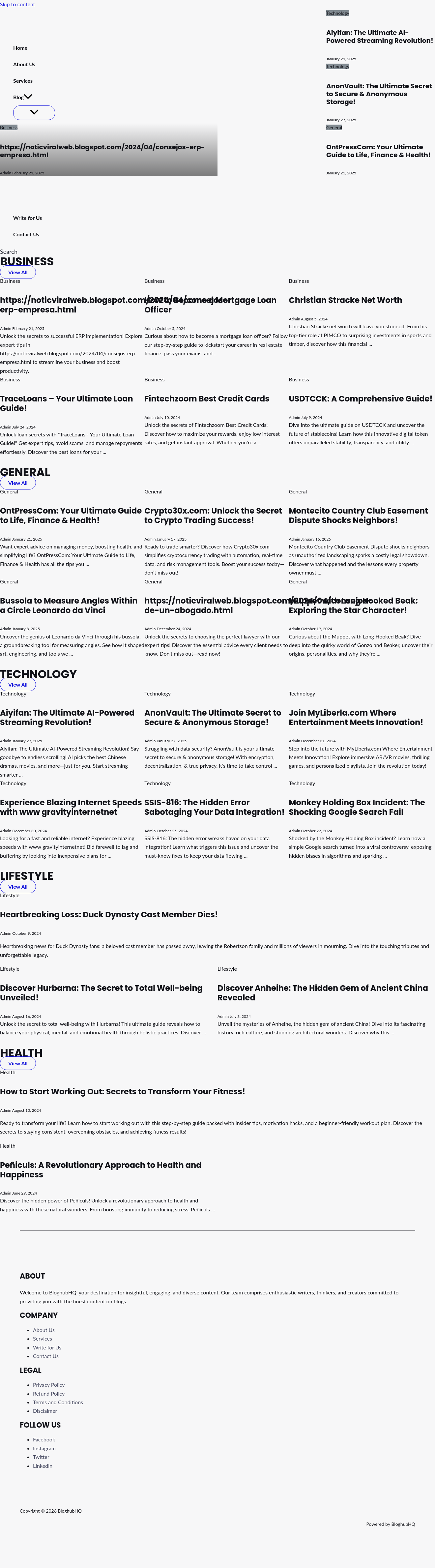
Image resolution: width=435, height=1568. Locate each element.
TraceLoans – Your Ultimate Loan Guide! (66, 403)
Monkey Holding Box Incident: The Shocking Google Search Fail (357, 807)
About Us (44, 1330)
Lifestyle (9, 895)
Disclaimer (45, 1410)
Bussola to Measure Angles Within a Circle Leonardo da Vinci (68, 605)
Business (8, 127)
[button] (8, 251)
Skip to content (17, 4)
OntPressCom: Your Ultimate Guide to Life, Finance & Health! (378, 151)
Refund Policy (49, 1393)
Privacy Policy (49, 1384)
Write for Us (47, 1347)
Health (7, 1072)
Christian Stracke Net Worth (345, 300)
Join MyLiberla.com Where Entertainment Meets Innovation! (356, 717)
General (334, 127)
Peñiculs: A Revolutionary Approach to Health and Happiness (101, 1170)
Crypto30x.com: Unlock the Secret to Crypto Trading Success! (213, 515)
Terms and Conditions (58, 1402)
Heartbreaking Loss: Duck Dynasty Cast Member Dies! (109, 914)
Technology (337, 13)
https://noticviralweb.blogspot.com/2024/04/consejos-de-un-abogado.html (258, 605)
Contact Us (46, 1356)
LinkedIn (42, 1466)
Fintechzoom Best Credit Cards (207, 398)
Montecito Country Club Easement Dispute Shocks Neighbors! (358, 515)
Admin (5, 172)
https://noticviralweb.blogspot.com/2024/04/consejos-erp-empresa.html (102, 151)
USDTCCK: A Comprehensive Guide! (360, 398)
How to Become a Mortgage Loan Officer (210, 305)
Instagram (44, 1448)
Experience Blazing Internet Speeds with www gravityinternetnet (71, 807)
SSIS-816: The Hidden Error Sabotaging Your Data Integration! (214, 807)
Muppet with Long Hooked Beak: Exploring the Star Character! (353, 605)
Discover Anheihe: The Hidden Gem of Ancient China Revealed (323, 993)
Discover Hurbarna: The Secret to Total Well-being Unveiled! (101, 993)
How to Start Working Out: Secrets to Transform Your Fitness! (122, 1091)
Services (42, 1338)
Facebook (44, 1439)
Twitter (41, 1457)
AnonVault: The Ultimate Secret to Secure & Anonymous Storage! (379, 93)
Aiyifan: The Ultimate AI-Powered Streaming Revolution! (379, 36)
